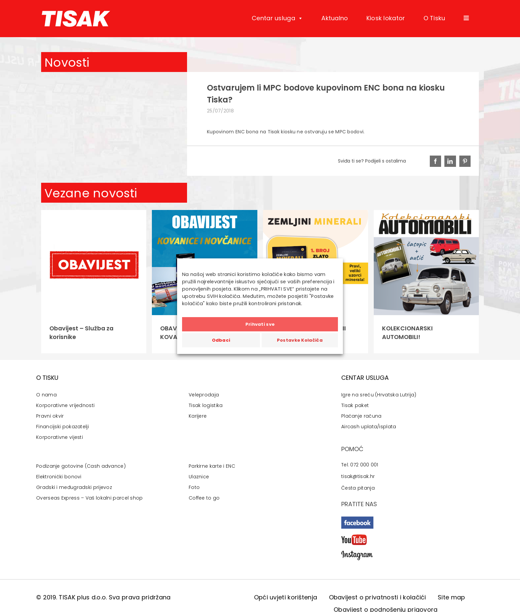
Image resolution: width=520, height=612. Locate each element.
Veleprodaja (204, 394)
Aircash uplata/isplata (368, 426)
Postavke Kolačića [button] (300, 340)
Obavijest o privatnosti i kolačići (377, 597)
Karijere (198, 416)
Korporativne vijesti (59, 437)
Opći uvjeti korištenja (285, 597)
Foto (194, 487)
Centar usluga (277, 18)
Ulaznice (199, 476)
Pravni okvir (50, 416)
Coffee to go (204, 498)
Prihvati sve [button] (260, 324)
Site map (451, 597)
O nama (46, 394)
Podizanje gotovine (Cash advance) (81, 466)
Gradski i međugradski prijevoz (74, 487)
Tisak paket (355, 405)
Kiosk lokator (385, 18)
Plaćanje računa (361, 416)
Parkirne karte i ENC (212, 466)
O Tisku (434, 18)
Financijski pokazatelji (62, 426)
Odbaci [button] (221, 340)
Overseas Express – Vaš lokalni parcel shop (89, 498)
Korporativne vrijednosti (65, 405)
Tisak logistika (206, 405)
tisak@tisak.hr (358, 476)
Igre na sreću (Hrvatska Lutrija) (379, 394)
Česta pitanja (358, 488)
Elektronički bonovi (59, 476)
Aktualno (334, 18)
